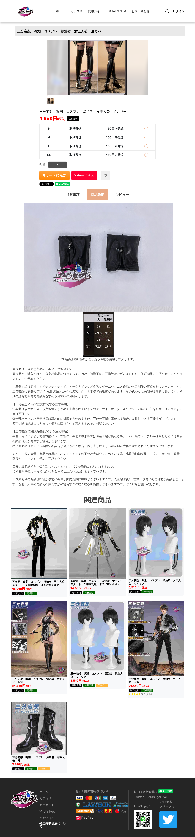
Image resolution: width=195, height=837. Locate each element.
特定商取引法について (52, 825)
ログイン (179, 11)
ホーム (60, 11)
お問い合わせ (141, 11)
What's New (117, 11)
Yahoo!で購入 (84, 175)
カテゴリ (76, 11)
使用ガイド (95, 11)
